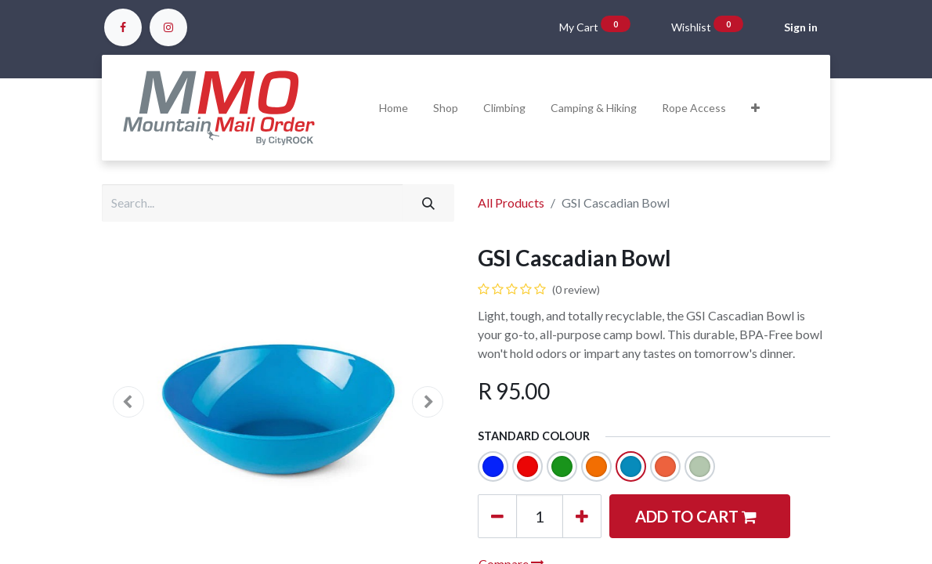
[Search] (428, 203)
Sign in (801, 27)
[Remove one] (497, 516)
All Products (511, 202)
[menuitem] (394, 107)
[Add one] (581, 516)
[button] (755, 107)
